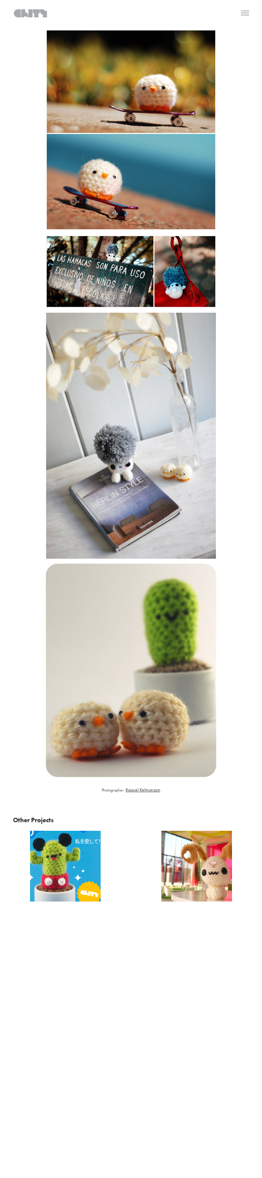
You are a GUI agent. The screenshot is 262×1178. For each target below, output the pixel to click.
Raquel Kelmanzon (143, 790)
